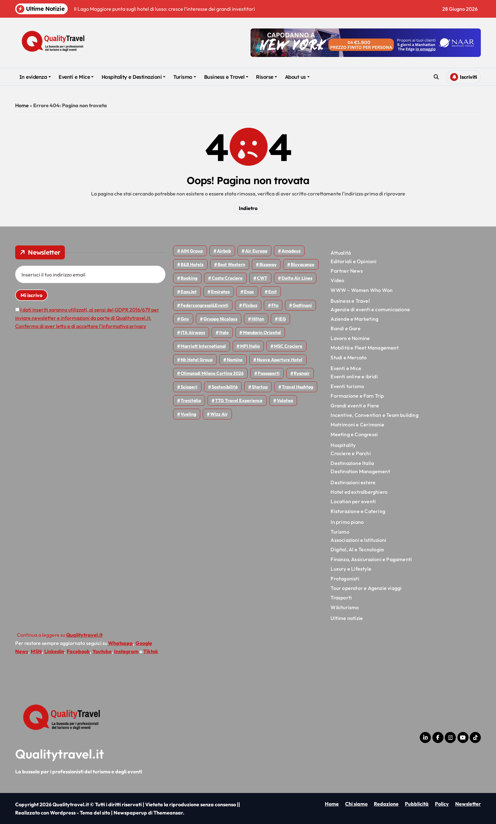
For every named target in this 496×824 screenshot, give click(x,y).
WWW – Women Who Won (362, 290)
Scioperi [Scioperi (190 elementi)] (189, 387)
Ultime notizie (347, 618)
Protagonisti (345, 578)
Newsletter (468, 804)
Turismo (184, 77)
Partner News (347, 271)
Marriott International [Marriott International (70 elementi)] (203, 346)
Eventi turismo (347, 386)
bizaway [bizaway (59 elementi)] (267, 264)
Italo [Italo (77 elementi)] (224, 332)
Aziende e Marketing (354, 319)
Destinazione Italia (352, 463)
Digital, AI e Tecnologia (357, 549)
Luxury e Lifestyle (351, 569)
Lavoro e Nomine (350, 338)
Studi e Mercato (349, 357)
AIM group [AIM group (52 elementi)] (192, 251)
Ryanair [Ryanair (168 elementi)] (302, 373)
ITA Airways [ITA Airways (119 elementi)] (193, 332)
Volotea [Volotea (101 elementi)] (285, 400)
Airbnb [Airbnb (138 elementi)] (224, 251)
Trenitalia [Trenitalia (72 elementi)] (191, 400)
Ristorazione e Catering (358, 511)
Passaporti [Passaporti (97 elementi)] (269, 373)
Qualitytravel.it (59, 754)
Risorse (266, 77)
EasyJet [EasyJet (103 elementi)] (189, 291)
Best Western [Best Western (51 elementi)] (231, 264)
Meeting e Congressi (354, 434)
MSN (36, 651)
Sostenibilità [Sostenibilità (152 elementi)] (225, 387)
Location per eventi (353, 501)
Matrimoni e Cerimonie (357, 424)
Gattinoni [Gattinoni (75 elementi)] (302, 305)
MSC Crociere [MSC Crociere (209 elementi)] (288, 346)
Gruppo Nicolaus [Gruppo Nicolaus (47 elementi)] (220, 319)
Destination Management (360, 471)
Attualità (341, 253)
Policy (442, 804)
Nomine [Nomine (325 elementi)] (235, 359)
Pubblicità (417, 804)
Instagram (126, 651)
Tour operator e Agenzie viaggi (366, 588)
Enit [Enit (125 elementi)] (272, 291)
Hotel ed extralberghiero (359, 492)
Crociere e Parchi (350, 453)
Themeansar (168, 812)
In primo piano (347, 522)
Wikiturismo (345, 607)
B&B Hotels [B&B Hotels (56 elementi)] (192, 264)
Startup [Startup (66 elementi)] (260, 387)
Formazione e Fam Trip (357, 396)
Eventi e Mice (76, 77)
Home (22, 105)
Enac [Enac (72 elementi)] (249, 291)
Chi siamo (356, 804)
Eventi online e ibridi (354, 376)
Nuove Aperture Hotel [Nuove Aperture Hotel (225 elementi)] (279, 359)
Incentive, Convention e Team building (374, 415)
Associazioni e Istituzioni (358, 540)
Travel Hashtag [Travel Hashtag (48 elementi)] (297, 387)
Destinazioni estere (353, 482)
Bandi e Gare (345, 328)
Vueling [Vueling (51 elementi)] (188, 414)
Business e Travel (226, 77)
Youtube (102, 651)
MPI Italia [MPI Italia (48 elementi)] (250, 346)
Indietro (248, 208)
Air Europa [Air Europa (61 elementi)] (256, 251)
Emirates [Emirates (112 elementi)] (220, 291)
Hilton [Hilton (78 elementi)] (257, 319)
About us (297, 77)
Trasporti (341, 597)
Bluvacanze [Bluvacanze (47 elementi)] (302, 264)
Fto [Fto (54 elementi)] (274, 305)
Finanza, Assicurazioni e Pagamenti (371, 559)
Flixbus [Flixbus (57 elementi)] (250, 305)
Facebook (78, 651)
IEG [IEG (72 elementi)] (282, 319)
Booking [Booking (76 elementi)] (189, 278)
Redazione (386, 804)
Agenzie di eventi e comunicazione (370, 309)
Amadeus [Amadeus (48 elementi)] (291, 251)
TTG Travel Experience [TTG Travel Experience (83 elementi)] (239, 400)
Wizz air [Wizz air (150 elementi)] (219, 414)
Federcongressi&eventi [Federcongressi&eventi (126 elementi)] (204, 305)
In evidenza (35, 77)
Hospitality (343, 445)
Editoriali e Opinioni (353, 261)
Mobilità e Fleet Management (364, 347)
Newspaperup (130, 812)
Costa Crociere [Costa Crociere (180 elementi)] (227, 278)
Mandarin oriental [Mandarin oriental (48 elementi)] (262, 332)
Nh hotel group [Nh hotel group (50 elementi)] (197, 359)
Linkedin (54, 651)
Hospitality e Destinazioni (134, 77)
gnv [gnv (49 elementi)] (185, 319)
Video (337, 280)
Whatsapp (120, 643)
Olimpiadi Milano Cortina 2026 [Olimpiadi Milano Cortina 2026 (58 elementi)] (212, 373)
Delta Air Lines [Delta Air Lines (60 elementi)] (297, 278)
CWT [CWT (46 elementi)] (262, 278)
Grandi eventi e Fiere (355, 405)
